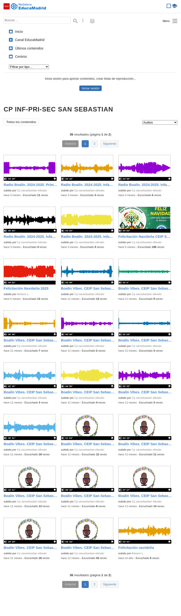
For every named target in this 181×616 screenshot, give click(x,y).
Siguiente (109, 143)
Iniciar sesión (90, 88)
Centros (21, 56)
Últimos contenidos (29, 48)
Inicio (19, 31)
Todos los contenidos (21, 122)
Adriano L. (23, 294)
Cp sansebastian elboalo (32, 190)
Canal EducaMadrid (29, 40)
